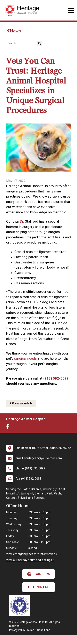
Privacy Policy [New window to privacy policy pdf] (17, 630)
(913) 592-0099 (56, 378)
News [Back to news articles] (14, 31)
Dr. (22, 221)
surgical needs (25, 358)
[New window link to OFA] (20, 605)
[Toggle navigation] (71, 10)
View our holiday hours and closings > (30, 560)
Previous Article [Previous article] (20, 403)
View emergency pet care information (30, 554)
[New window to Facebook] (8, 427)
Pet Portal (38, 587)
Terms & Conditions (38, 630)
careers (38, 574)
